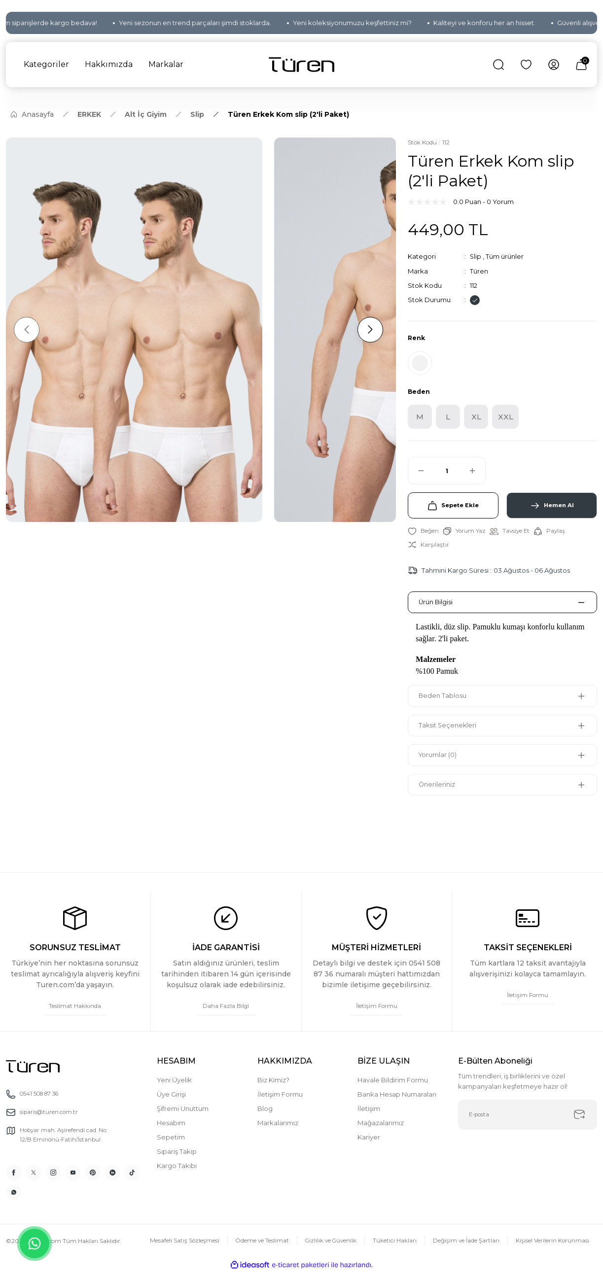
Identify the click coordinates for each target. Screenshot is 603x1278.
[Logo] (302, 64)
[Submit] (579, 1121)
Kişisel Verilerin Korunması (552, 1246)
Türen (479, 271)
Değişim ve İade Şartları (465, 1246)
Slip (476, 256)
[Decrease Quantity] (417, 473)
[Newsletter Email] (527, 1121)
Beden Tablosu (444, 700)
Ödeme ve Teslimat (257, 1246)
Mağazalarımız (380, 1128)
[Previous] (28, 330)
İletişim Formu (280, 1100)
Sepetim (171, 1142)
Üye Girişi (171, 1100)
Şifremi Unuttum (183, 1114)
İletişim (368, 1114)
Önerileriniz (438, 789)
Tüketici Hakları (393, 1246)
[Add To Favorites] (423, 535)
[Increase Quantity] (477, 473)
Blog (265, 1114)
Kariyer (368, 1142)
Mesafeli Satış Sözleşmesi (179, 1246)
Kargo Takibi (177, 1171)
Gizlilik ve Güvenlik (328, 1246)
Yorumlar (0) (439, 759)
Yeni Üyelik (174, 1085)
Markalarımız (277, 1128)
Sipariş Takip (177, 1157)
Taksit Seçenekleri (449, 730)
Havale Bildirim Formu (392, 1085)
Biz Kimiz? (273, 1085)
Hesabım (171, 1128)
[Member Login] (554, 64)
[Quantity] (447, 473)
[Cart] (581, 64)
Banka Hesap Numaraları (396, 1100)
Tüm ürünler (505, 256)
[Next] (367, 330)
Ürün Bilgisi (437, 607)
